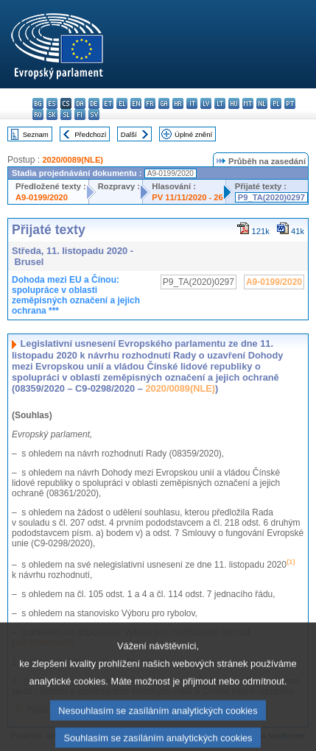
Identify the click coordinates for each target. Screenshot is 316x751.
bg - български (37, 103)
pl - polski (275, 103)
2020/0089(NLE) (72, 159)
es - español (51, 103)
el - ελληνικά (121, 103)
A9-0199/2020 (41, 197)
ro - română (37, 114)
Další (129, 134)
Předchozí (90, 134)
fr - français (149, 103)
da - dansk (79, 103)
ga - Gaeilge (163, 103)
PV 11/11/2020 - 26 (187, 197)
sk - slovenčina (51, 114)
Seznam (36, 134)
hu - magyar (233, 103)
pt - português (289, 103)
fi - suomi (79, 114)
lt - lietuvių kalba (219, 103)
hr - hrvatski (177, 103)
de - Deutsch (93, 103)
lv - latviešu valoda (205, 103)
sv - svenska (93, 114)
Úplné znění (193, 134)
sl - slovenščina (65, 114)
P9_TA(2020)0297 (271, 197)
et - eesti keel (107, 103)
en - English (135, 103)
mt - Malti (247, 103)
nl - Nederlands (261, 103)
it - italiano (191, 103)
